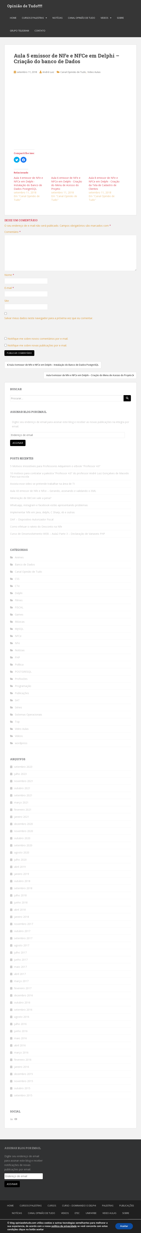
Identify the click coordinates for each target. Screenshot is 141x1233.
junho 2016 (21, 1032)
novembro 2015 (23, 1082)
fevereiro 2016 (22, 1061)
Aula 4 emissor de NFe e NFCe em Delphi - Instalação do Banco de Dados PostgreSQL (28, 184)
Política (19, 666)
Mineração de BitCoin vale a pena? (30, 499)
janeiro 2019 (21, 875)
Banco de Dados (25, 565)
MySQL (19, 630)
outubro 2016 (22, 1003)
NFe (17, 644)
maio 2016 (20, 1039)
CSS (17, 580)
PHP (17, 658)
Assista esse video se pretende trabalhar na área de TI (42, 485)
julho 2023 (20, 775)
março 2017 (21, 982)
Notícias (57, 19)
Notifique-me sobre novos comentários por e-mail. (38, 340)
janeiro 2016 (21, 1068)
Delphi (18, 594)
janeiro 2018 (21, 918)
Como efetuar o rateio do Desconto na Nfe (36, 528)
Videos (104, 19)
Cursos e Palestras (33, 19)
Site (6, 302)
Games (19, 616)
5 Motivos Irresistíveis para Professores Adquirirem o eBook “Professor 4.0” (55, 467)
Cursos (52, 1206)
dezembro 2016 (23, 996)
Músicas (20, 623)
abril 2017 (20, 975)
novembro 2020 (23, 832)
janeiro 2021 (21, 818)
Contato (40, 32)
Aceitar (123, 1226)
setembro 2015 (23, 1096)
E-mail (9, 289)
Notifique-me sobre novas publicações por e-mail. (37, 346)
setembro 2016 (23, 1011)
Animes (19, 558)
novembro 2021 (23, 782)
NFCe (18, 637)
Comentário (12, 233)
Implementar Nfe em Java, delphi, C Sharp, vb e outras (42, 513)
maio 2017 (20, 968)
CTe (17, 587)
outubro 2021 (22, 789)
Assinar (17, 444)
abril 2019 (20, 868)
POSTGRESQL (23, 673)
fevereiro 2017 (22, 989)
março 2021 (21, 803)
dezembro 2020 (23, 825)
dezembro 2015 (23, 1075)
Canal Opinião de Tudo (81, 19)
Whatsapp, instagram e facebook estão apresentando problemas (49, 506)
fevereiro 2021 (22, 811)
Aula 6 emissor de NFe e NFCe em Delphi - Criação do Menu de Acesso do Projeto (66, 184)
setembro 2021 (23, 796)
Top (17, 723)
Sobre (120, 19)
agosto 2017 (21, 946)
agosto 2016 (21, 1018)
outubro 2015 (22, 1089)
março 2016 (21, 1053)
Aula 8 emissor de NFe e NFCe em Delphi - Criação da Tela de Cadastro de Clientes (104, 184)
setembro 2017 (23, 939)
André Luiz (48, 73)
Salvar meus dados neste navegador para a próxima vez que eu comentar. (48, 319)
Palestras (107, 1206)
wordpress (21, 744)
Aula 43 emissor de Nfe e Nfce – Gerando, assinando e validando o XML (53, 492)
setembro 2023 (23, 768)
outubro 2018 (22, 882)
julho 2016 (20, 1025)
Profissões (21, 680)
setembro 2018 (23, 889)
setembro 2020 (23, 846)
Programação (23, 687)
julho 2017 (20, 953)
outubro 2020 (22, 839)
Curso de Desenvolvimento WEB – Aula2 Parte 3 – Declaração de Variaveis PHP (57, 535)
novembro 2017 (23, 925)
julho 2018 (20, 896)
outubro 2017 (22, 932)
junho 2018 (21, 903)
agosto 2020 (21, 853)
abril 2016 (20, 1046)
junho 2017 (21, 961)
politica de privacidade (63, 1226)
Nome (9, 276)
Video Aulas (94, 73)
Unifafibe (91, 1214)
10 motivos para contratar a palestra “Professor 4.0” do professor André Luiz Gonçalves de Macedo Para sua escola (69, 476)
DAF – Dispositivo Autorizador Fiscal (31, 520)
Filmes (19, 601)
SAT (17, 701)
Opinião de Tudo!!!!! (24, 6)
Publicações (22, 694)
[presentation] (32, 330)
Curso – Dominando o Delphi (79, 1206)
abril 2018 (20, 911)
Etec (77, 1214)
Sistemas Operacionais (28, 716)
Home (13, 19)
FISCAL (19, 608)
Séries (18, 708)
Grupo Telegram (19, 32)
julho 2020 (20, 861)
